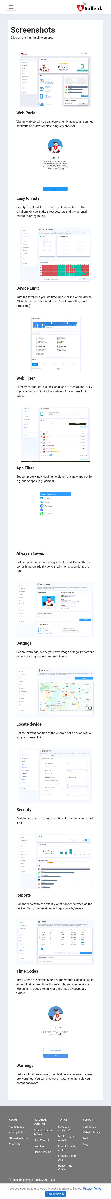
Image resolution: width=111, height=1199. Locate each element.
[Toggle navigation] (11, 7)
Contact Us (89, 1126)
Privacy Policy (17, 1132)
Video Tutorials (92, 1132)
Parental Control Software (43, 1132)
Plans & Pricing (42, 1152)
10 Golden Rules (18, 1138)
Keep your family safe (64, 1128)
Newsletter (15, 1144)
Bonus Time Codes (65, 1167)
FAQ (85, 1138)
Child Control (41, 1140)
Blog (85, 1144)
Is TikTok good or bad (66, 1138)
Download (39, 1146)
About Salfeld (17, 1126)
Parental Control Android (67, 1148)
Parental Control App (67, 1157)
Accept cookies (55, 1193)
